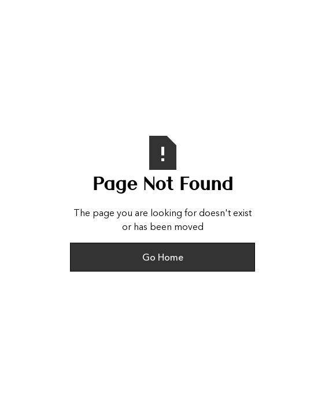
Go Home (162, 257)
